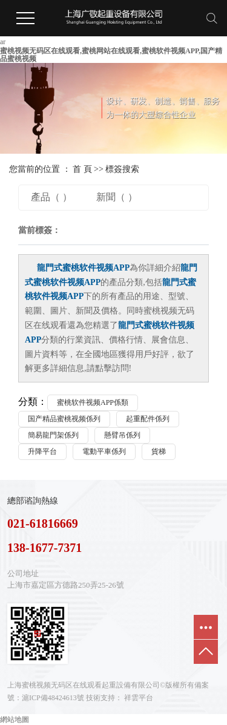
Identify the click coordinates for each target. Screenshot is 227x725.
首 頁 (82, 169)
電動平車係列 (104, 451)
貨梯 (158, 451)
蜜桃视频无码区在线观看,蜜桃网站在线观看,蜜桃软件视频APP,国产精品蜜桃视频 (111, 55)
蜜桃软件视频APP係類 (92, 402)
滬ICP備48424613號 (53, 698)
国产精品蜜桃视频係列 (64, 419)
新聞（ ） (116, 197)
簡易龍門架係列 (53, 435)
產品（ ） (51, 197)
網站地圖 (14, 719)
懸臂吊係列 (122, 435)
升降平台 (42, 451)
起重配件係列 (147, 419)
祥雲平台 (138, 698)
